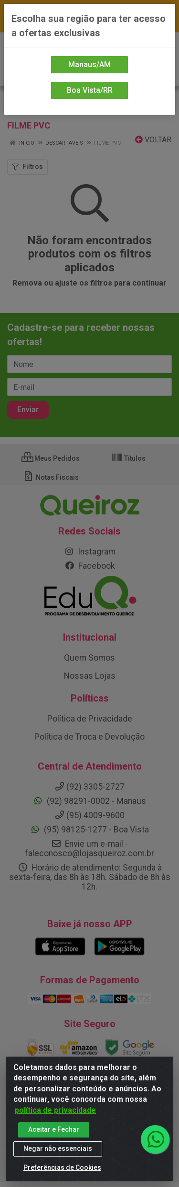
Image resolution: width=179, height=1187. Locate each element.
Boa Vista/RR (90, 90)
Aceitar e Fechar (53, 1130)
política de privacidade (55, 1110)
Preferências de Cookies (62, 1168)
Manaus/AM (89, 64)
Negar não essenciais (57, 1149)
